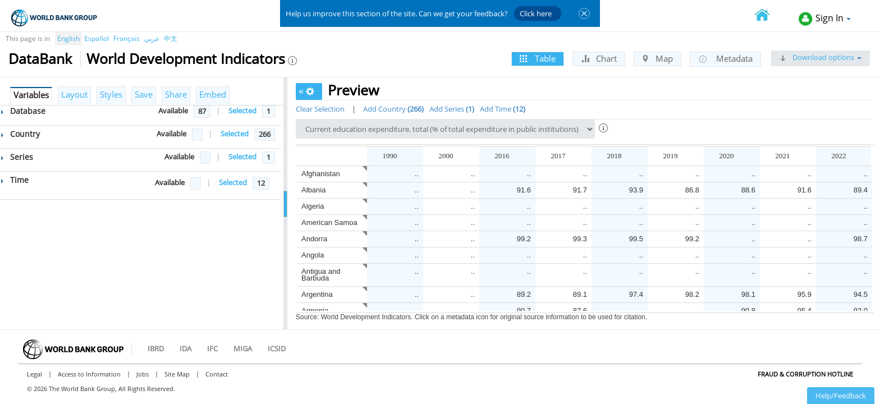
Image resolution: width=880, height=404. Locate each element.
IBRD (156, 348)
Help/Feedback (840, 396)
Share (176, 94)
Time (15, 180)
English (68, 38)
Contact (216, 374)
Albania (313, 190)
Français (126, 38)
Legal (34, 374)
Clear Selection (320, 109)
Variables (31, 94)
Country (20, 133)
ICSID (277, 348)
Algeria (312, 206)
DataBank (40, 58)
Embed (212, 94)
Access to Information (89, 374)
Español (96, 38)
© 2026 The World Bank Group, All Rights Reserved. (101, 388)
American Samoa (329, 222)
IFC (212, 348)
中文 (170, 38)
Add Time (502, 109)
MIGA (242, 348)
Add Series (451, 109)
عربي (151, 38)
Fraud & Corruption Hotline (805, 374)
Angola (312, 255)
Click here (536, 13)
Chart (599, 58)
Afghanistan (320, 173)
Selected (242, 110)
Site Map (177, 374)
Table (538, 58)
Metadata (725, 59)
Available (173, 110)
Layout (74, 94)
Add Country (393, 109)
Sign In (825, 19)
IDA (185, 348)
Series (17, 157)
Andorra (314, 239)
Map (657, 58)
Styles (111, 94)
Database (23, 110)
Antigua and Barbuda (320, 274)
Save (144, 94)
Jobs (142, 374)
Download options (820, 57)
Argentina (317, 294)
